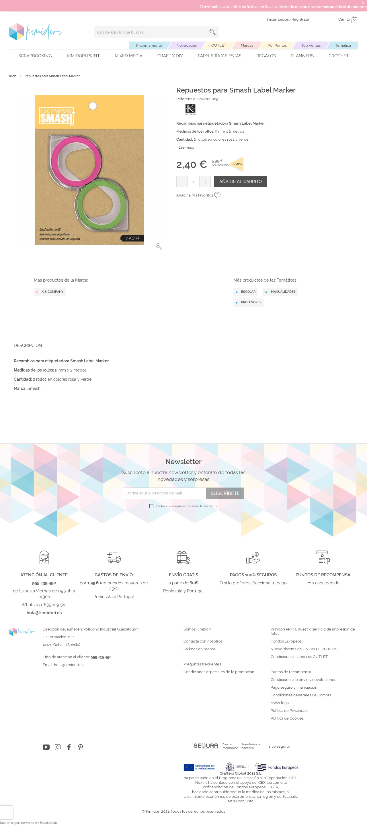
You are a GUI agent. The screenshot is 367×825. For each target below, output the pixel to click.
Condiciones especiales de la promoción (219, 672)
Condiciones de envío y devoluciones (303, 680)
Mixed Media (128, 55)
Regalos (266, 55)
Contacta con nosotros (203, 641)
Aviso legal (280, 703)
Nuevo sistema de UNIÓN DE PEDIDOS (304, 649)
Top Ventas (311, 45)
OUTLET (218, 45)
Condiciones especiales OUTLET (299, 657)
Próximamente (149, 45)
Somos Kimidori (197, 629)
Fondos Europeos (286, 641)
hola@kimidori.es (68, 665)
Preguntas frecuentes (202, 664)
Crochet (339, 55)
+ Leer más (185, 147)
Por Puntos (277, 45)
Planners (302, 55)
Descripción (28, 345)
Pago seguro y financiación (294, 687)
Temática (343, 45)
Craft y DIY (170, 55)
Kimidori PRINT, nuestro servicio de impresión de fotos (313, 631)
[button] (159, 246)
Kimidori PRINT (83, 55)
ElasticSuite (48, 823)
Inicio (13, 76)
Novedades (187, 45)
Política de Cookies (287, 718)
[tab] (181, 345)
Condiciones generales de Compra (301, 695)
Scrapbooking (35, 55)
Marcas (247, 45)
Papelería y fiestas (219, 55)
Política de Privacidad (289, 711)
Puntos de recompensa (291, 672)
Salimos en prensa (200, 649)
